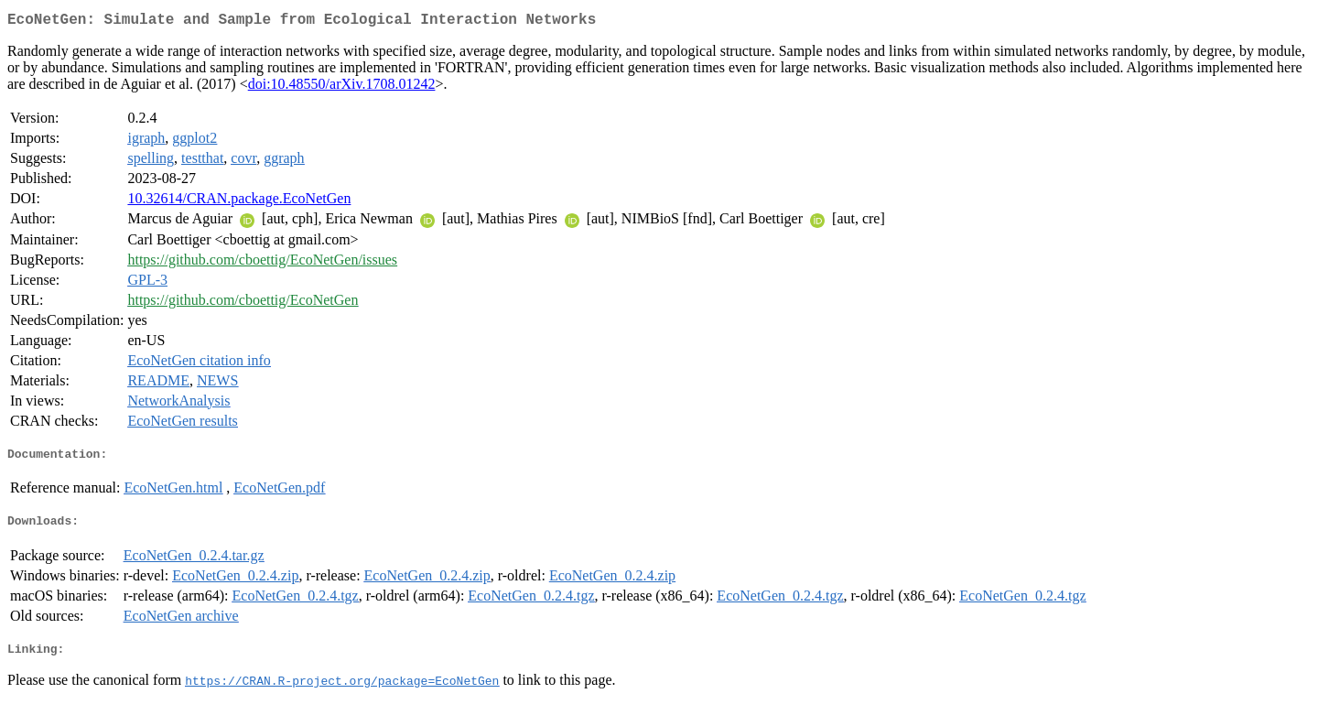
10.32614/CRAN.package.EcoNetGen (239, 202)
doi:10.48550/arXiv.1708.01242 (342, 87)
